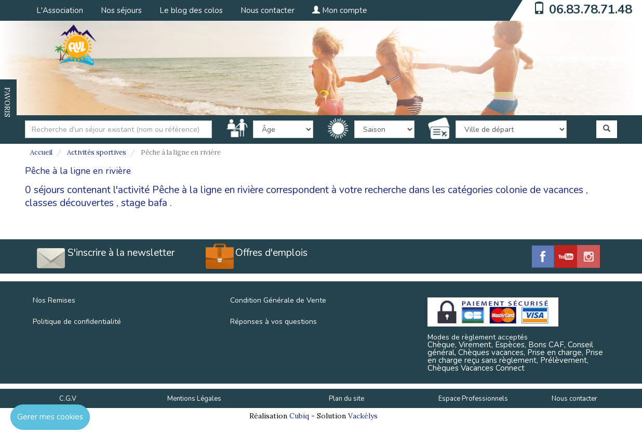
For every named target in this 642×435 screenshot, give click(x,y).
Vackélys (363, 415)
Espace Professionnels (473, 398)
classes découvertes (69, 203)
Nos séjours (121, 10)
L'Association (59, 10)
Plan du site (346, 398)
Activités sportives (96, 152)
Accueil (41, 152)
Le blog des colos (191, 10)
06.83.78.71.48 (590, 9)
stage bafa (144, 203)
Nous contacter (267, 10)
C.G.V (67, 398)
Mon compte (339, 10)
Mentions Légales (194, 398)
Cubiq (299, 415)
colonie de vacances (539, 190)
